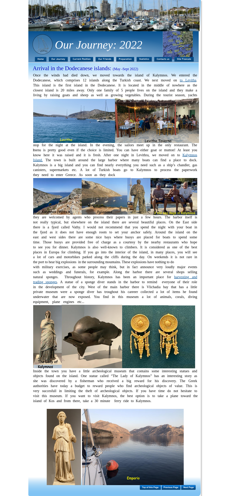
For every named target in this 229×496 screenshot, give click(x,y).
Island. (38, 160)
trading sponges (45, 282)
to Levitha (188, 80)
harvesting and (185, 277)
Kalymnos (189, 155)
